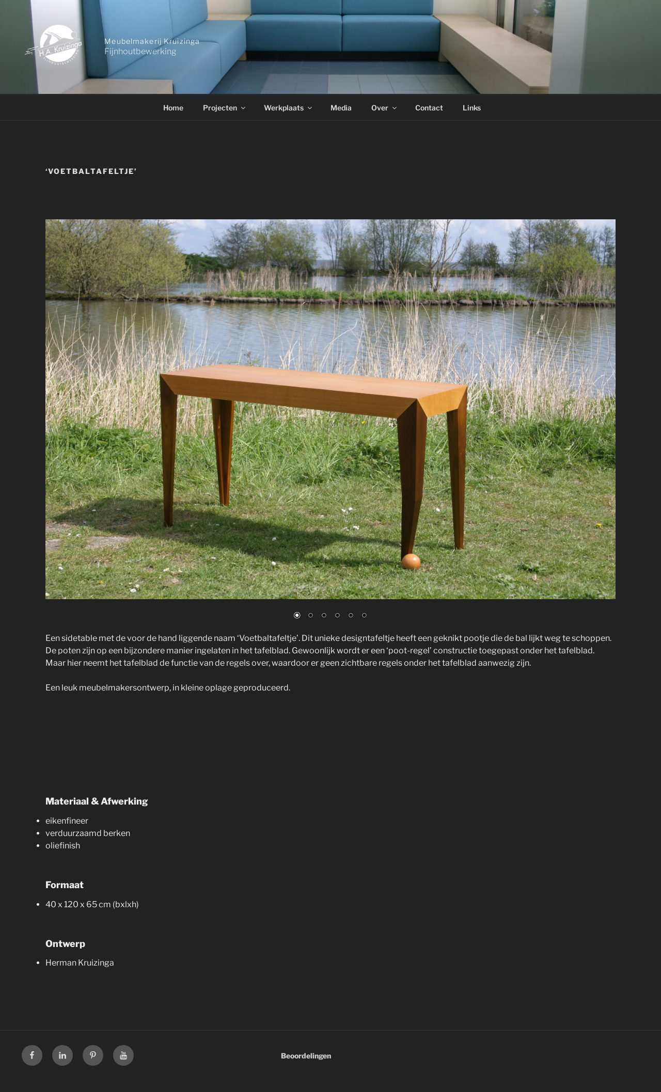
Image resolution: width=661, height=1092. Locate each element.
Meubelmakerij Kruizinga (152, 41)
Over (384, 107)
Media (341, 107)
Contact (429, 107)
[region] (330, 425)
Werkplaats (288, 107)
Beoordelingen (306, 1055)
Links (472, 107)
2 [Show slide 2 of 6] (310, 616)
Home (173, 107)
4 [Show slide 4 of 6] (337, 616)
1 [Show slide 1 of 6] (297, 616)
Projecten (225, 107)
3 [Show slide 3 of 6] (323, 616)
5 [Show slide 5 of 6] (350, 616)
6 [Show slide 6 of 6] (364, 616)
